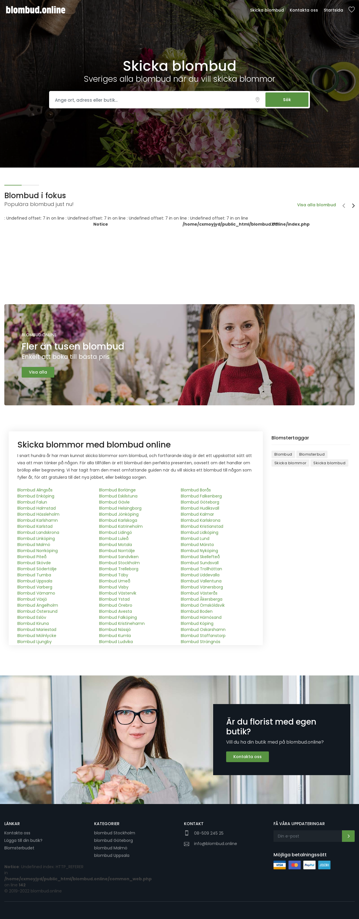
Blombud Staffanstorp (203, 635)
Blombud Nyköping (199, 551)
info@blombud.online (215, 843)
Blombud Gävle (114, 502)
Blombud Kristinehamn (122, 623)
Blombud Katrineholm (121, 526)
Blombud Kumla (115, 635)
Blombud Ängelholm (37, 605)
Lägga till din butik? (23, 840)
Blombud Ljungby (34, 642)
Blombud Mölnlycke (36, 635)
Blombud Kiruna (33, 623)
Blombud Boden (197, 611)
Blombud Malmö (33, 544)
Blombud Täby (113, 575)
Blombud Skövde (34, 563)
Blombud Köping (197, 623)
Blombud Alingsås (35, 490)
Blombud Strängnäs (200, 642)
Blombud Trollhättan (201, 569)
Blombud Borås (196, 490)
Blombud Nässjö (115, 629)
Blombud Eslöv (31, 617)
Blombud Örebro (115, 605)
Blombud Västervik (117, 593)
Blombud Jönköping (119, 514)
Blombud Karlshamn (37, 520)
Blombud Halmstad (36, 508)
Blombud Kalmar (197, 514)
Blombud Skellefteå (200, 557)
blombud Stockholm (114, 833)
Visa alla (38, 372)
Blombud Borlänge (117, 490)
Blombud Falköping (118, 617)
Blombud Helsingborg (120, 508)
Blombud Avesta (115, 611)
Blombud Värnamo (36, 593)
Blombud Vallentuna (201, 581)
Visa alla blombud (316, 205)
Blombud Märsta (197, 544)
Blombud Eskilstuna (118, 496)
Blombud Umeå (114, 581)
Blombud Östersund (37, 611)
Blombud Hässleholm (38, 514)
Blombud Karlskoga (118, 520)
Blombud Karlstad (35, 526)
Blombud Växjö (32, 599)
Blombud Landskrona (38, 532)
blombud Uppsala (111, 855)
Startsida (333, 10)
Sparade (351, 10)
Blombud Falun (32, 502)
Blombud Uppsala (34, 581)
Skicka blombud (267, 10)
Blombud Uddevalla (200, 575)
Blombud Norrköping (37, 551)
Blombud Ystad (114, 599)
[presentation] (343, 206)
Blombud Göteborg (200, 502)
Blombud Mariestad (36, 629)
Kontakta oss (304, 10)
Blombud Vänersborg (202, 587)
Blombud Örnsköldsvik (203, 605)
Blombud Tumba (34, 575)
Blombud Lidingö (115, 532)
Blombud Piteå (31, 557)
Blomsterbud (312, 454)
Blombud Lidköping (199, 532)
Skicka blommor (290, 463)
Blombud (283, 454)
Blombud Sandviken (119, 557)
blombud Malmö (110, 848)
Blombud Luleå (114, 538)
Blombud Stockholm (119, 563)
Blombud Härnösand (201, 617)
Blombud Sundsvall (200, 563)
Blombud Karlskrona (200, 520)
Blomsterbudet (19, 848)
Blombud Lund (195, 538)
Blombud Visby (114, 587)
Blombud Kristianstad (202, 526)
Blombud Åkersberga (201, 599)
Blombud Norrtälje (117, 551)
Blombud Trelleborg (118, 569)
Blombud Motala (115, 544)
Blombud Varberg (34, 587)
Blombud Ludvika (116, 642)
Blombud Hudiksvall (200, 508)
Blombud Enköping (35, 496)
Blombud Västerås (199, 593)
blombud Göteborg (113, 840)
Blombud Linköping (36, 538)
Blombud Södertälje (37, 569)
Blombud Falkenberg (201, 496)
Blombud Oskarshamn (203, 629)
